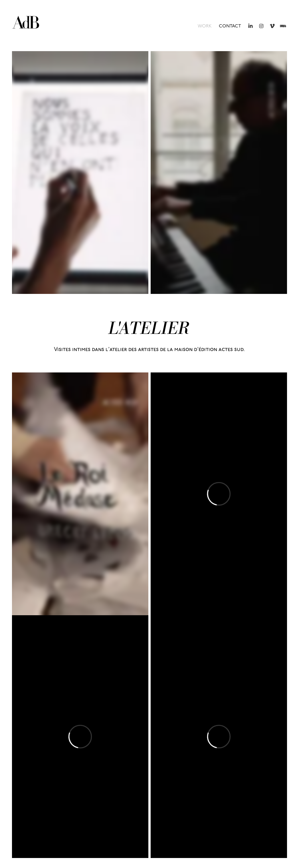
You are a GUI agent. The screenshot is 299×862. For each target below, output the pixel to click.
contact (230, 26)
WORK (205, 26)
